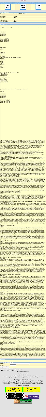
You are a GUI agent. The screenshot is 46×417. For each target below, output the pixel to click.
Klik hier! (13, 370)
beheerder (20, 369)
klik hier (15, 17)
